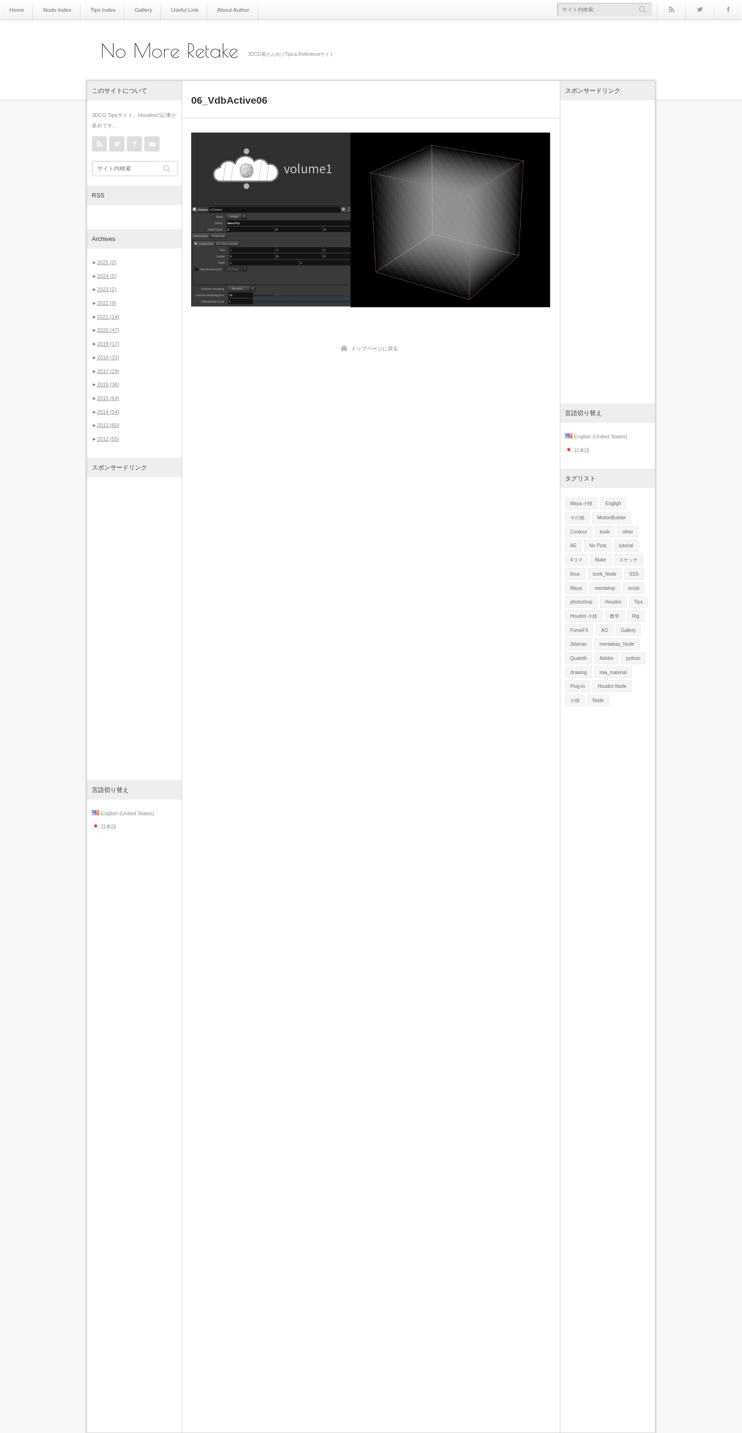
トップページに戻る (374, 348)
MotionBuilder (611, 517)
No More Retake (169, 51)
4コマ (576, 559)
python (633, 658)
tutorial (626, 545)
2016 (108, 384)
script (633, 588)
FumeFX (579, 630)
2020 (108, 330)
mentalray (604, 588)
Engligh (613, 503)
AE (573, 545)
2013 (108, 425)
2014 (108, 412)
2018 (108, 357)
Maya (576, 588)
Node (598, 700)
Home (15, 9)
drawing (578, 672)
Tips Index (95, 9)
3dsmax (578, 644)
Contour (578, 531)
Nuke (600, 559)
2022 (106, 303)
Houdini (613, 602)
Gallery (132, 9)
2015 (108, 398)
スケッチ (628, 559)
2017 (108, 371)
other (627, 531)
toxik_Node (605, 574)
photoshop (581, 602)
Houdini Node (612, 686)
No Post (597, 545)
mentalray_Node (617, 644)
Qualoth (578, 658)
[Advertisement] (134, 629)
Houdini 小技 (583, 616)
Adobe (606, 658)
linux (575, 574)
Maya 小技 (581, 503)
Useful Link (170, 9)
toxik (605, 531)
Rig (635, 616)
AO (604, 630)
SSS (634, 574)
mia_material (613, 672)
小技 (575, 700)
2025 (106, 262)
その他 (577, 517)
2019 (108, 344)
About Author (215, 9)
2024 (106, 276)
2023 (106, 289)
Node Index (53, 9)
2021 (108, 317)
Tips (638, 602)
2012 (108, 439)
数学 (614, 616)
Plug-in (577, 686)
